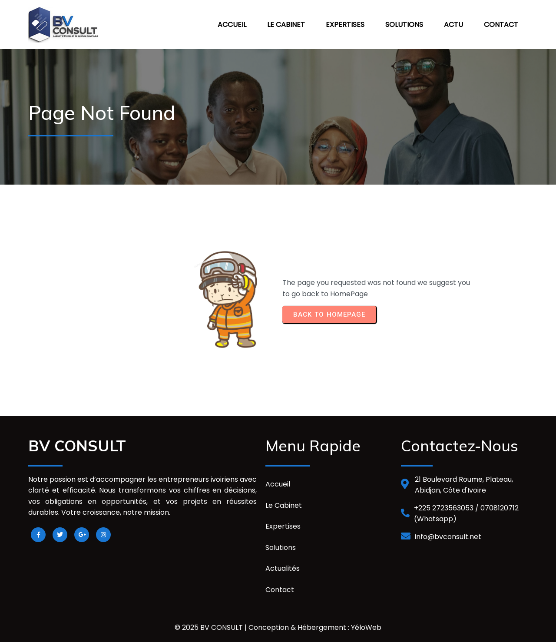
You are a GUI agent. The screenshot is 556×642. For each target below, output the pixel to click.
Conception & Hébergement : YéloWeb (314, 627)
